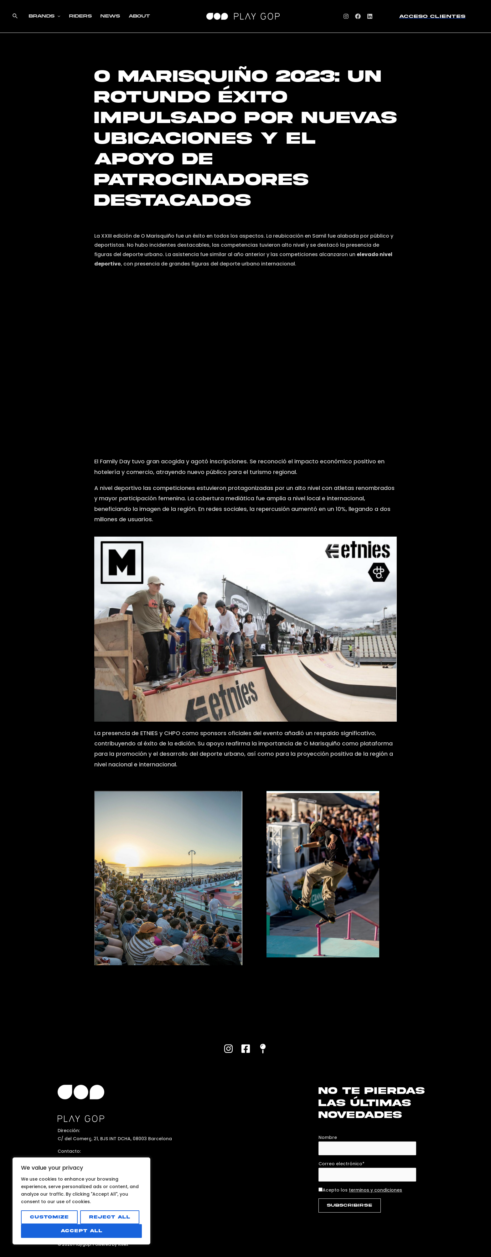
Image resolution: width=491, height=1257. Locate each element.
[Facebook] (358, 16)
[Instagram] (346, 16)
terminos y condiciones (375, 1190)
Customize (49, 1217)
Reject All (109, 1217)
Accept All (81, 1231)
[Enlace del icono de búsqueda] (15, 16)
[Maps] (263, 1049)
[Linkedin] (370, 16)
